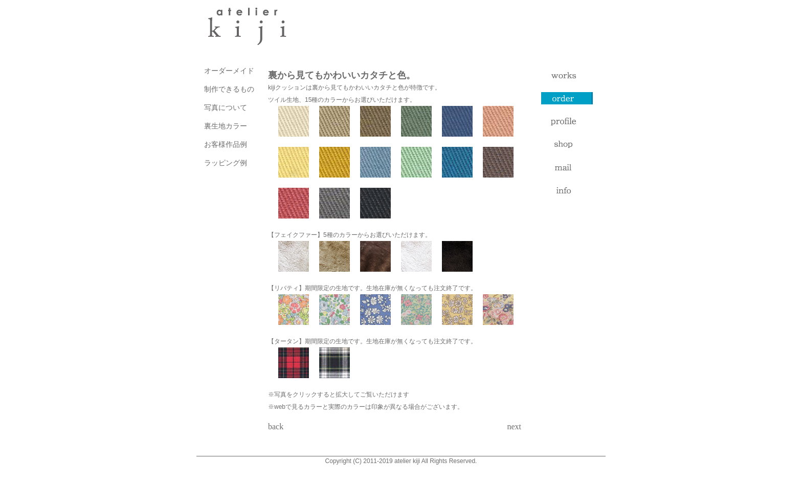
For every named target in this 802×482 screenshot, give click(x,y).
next (514, 426)
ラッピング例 (225, 163)
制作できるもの (229, 89)
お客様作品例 (225, 144)
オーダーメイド (229, 71)
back (275, 426)
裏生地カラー (225, 126)
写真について (225, 107)
